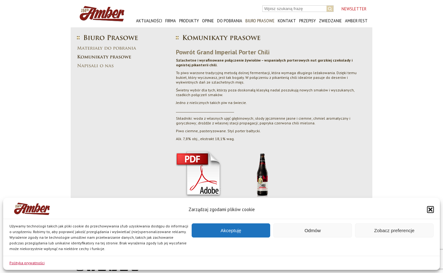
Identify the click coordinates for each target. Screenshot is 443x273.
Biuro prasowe (260, 21)
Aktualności (149, 21)
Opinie (208, 21)
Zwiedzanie (330, 21)
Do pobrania (229, 21)
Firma (170, 21)
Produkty (189, 21)
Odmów (312, 230)
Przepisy (307, 21)
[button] (430, 209)
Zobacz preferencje (394, 230)
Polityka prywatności (27, 262)
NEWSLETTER (354, 9)
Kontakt (287, 21)
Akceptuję (231, 230)
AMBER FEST (356, 21)
